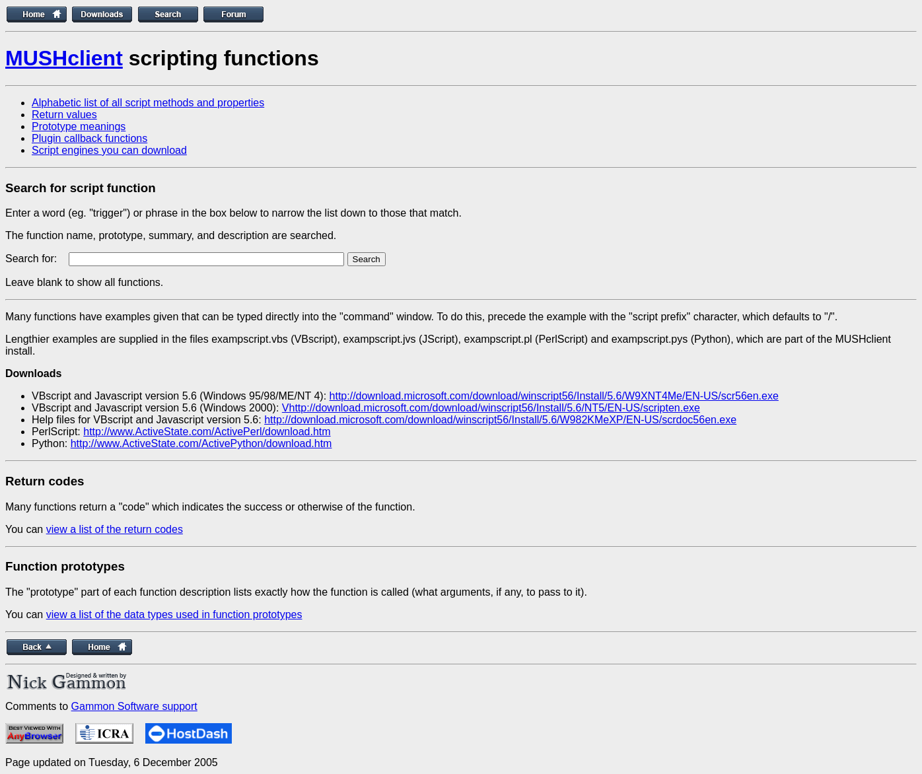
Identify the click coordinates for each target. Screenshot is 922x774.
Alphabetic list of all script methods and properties (148, 102)
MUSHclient (64, 58)
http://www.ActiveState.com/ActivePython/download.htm (201, 443)
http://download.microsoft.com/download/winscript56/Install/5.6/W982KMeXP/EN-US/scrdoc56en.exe (500, 419)
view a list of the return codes (114, 529)
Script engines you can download (109, 150)
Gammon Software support (134, 706)
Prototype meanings (78, 126)
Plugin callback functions (89, 138)
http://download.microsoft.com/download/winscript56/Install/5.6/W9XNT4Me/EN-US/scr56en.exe (554, 396)
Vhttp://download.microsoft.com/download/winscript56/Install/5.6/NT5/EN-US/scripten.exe (491, 407)
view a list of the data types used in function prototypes (174, 614)
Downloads (33, 373)
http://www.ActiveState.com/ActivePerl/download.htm (206, 431)
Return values (64, 114)
